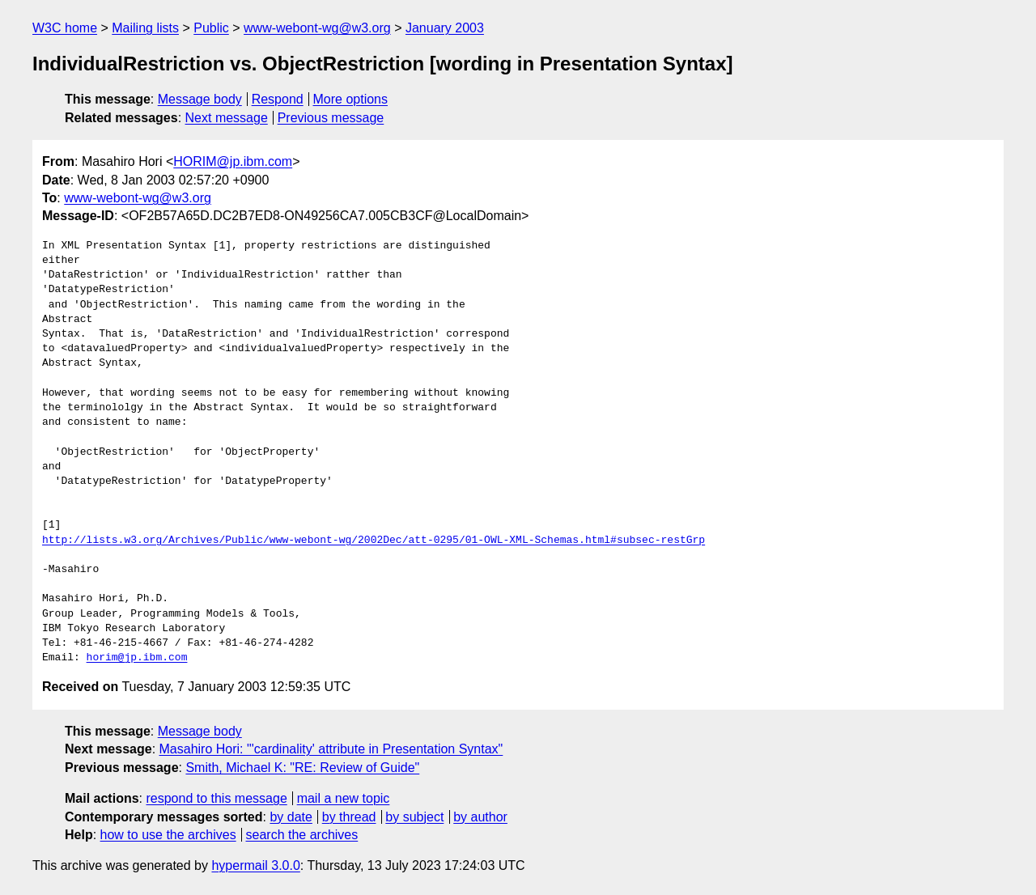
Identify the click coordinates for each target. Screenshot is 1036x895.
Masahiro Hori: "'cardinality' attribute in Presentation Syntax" (331, 749)
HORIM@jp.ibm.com (232, 161)
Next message (226, 118)
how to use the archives (168, 835)
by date (291, 817)
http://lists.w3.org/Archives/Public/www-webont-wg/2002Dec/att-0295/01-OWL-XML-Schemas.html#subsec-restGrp (373, 540)
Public (211, 28)
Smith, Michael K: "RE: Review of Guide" (302, 767)
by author (480, 817)
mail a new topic (343, 798)
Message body (200, 99)
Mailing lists (145, 28)
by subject (414, 817)
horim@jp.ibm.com (137, 658)
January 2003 (444, 28)
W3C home (64, 28)
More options (350, 99)
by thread (349, 817)
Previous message (331, 118)
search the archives (302, 835)
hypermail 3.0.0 (255, 865)
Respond (278, 99)
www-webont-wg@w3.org (317, 28)
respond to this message (216, 798)
